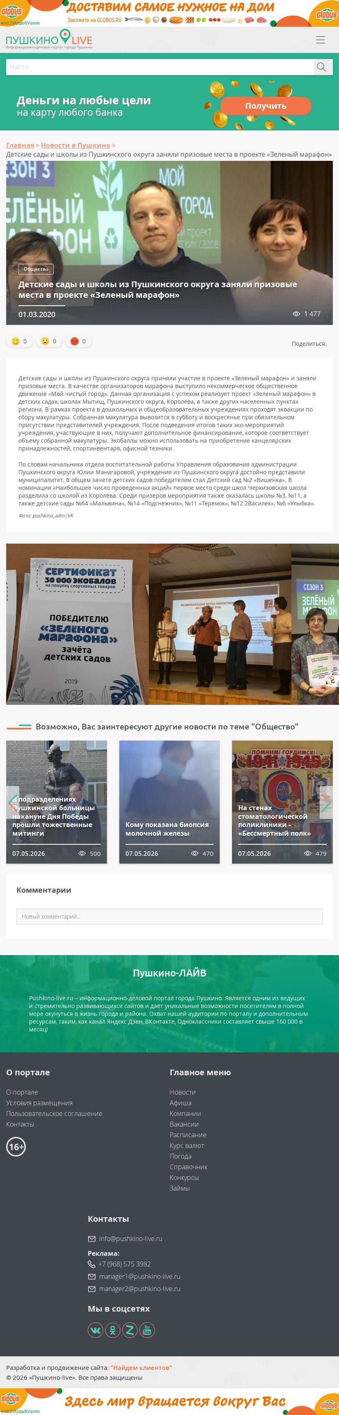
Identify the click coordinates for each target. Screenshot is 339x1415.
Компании (185, 1113)
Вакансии (184, 1124)
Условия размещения (39, 1102)
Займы (180, 1188)
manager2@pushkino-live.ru (139, 1288)
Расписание (188, 1134)
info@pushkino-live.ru (130, 1238)
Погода (180, 1156)
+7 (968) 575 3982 (124, 1264)
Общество (36, 268)
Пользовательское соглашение (54, 1113)
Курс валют (187, 1145)
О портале (22, 1092)
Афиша (180, 1102)
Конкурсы (184, 1177)
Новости (183, 1092)
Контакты (20, 1124)
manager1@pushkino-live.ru (139, 1276)
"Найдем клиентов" (141, 1367)
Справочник (188, 1166)
